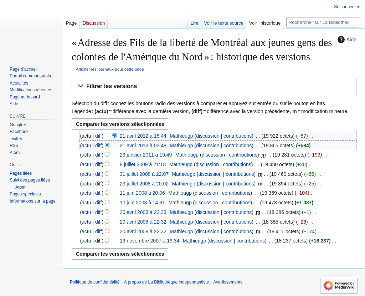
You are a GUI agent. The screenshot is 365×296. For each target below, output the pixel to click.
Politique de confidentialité (94, 282)
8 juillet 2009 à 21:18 (143, 164)
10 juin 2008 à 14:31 (142, 202)
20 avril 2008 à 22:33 (143, 212)
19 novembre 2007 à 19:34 (149, 241)
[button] (214, 86)
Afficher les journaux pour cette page (110, 69)
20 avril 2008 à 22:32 (143, 222)
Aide (346, 39)
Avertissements (227, 282)
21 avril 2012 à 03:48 (143, 145)
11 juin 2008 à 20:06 (142, 193)
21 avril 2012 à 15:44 (143, 136)
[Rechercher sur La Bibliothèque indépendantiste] (322, 22)
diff (98, 136)
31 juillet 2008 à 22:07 (144, 174)
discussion (207, 136)
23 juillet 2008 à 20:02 (144, 184)
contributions (237, 136)
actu (86, 145)
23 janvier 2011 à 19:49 (146, 155)
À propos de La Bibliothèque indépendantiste (166, 282)
